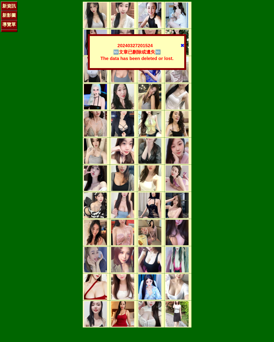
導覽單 (9, 24)
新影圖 (9, 15)
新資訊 (9, 5)
